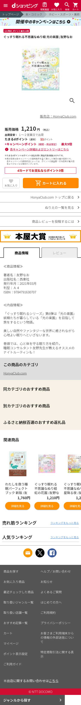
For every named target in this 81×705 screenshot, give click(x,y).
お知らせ (47, 581)
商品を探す (11, 571)
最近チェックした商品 (18, 592)
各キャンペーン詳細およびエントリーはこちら (39, 149)
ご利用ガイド (12, 664)
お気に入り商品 (14, 581)
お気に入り (11, 185)
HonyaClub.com (15, 373)
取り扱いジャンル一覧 (18, 602)
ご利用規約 (48, 612)
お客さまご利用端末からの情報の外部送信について (57, 637)
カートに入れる (51, 183)
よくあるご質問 (51, 592)
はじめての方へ (51, 602)
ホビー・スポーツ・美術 (64, 14)
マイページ (11, 643)
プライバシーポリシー (56, 623)
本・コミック (33, 14)
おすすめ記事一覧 (15, 623)
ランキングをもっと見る (64, 523)
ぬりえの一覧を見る (59, 207)
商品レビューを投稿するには (53, 221)
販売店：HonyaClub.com (58, 116)
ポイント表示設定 (15, 654)
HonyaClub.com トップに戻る (52, 197)
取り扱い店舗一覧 (15, 612)
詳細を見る (17, 506)
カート (8, 633)
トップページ (10, 14)
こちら (54, 680)
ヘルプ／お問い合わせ (56, 571)
